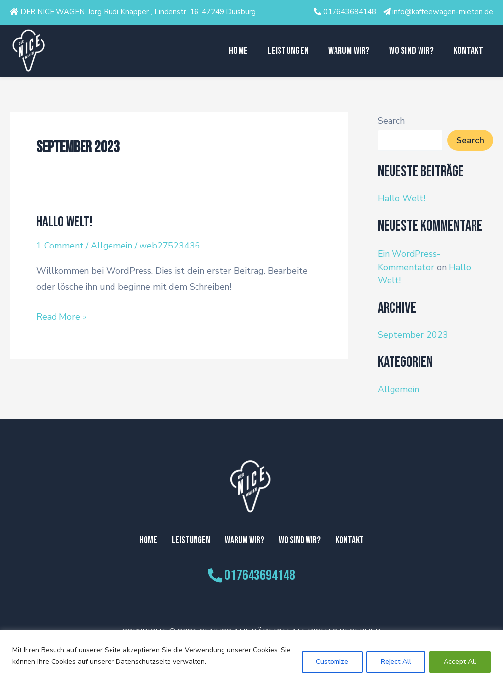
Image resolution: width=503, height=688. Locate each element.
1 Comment (60, 245)
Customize (332, 661)
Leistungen (287, 50)
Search (391, 121)
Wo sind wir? (411, 50)
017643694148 (349, 12)
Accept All (460, 661)
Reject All (396, 661)
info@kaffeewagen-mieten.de (442, 12)
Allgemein (112, 245)
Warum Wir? (348, 50)
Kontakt (468, 50)
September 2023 (413, 335)
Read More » (61, 315)
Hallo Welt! (64, 222)
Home (238, 50)
